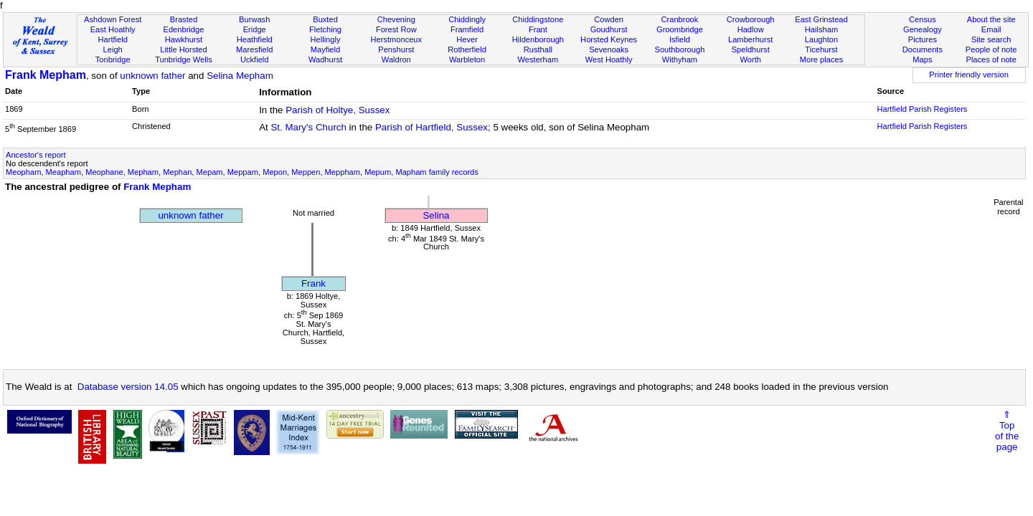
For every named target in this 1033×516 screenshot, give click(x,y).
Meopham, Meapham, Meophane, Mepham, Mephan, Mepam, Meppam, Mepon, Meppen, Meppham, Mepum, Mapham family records (242, 172)
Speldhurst (751, 49)
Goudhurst (609, 29)
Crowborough (751, 19)
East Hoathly (113, 29)
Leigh (113, 49)
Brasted (183, 19)
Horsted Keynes (608, 39)
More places (822, 59)
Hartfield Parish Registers (922, 109)
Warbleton (467, 59)
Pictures (922, 39)
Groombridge (679, 29)
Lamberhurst (750, 39)
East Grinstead (821, 19)
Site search (991, 39)
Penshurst (396, 49)
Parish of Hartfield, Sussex (431, 127)
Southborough (680, 49)
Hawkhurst (183, 39)
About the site (991, 19)
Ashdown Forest (112, 19)
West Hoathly (609, 59)
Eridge (254, 29)
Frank (313, 283)
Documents (922, 49)
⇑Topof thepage (1007, 430)
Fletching (325, 29)
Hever (467, 39)
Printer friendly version (969, 74)
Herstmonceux (396, 39)
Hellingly (326, 39)
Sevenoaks (608, 49)
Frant (538, 29)
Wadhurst (325, 59)
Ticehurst (821, 49)
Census (922, 19)
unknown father (152, 75)
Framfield (467, 29)
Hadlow (750, 29)
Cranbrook (679, 19)
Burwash (254, 19)
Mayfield (325, 49)
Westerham (538, 59)
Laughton (821, 39)
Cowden (608, 19)
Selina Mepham (240, 75)
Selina (436, 215)
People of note (991, 49)
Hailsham (821, 29)
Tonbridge (113, 59)
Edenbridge (184, 29)
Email (991, 29)
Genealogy (922, 29)
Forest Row (396, 29)
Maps (922, 59)
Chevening (396, 19)
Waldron (396, 59)
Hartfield (112, 39)
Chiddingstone (537, 19)
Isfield (679, 39)
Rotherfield (467, 49)
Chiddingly (467, 19)
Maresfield (254, 49)
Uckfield (254, 59)
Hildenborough (538, 39)
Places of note (991, 59)
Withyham (679, 59)
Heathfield (255, 39)
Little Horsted (183, 49)
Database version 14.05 (128, 386)
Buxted (325, 19)
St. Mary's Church (308, 127)
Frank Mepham (45, 75)
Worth (750, 59)
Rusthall (538, 49)
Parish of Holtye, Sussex (338, 110)
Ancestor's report (36, 154)
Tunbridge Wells (183, 59)
